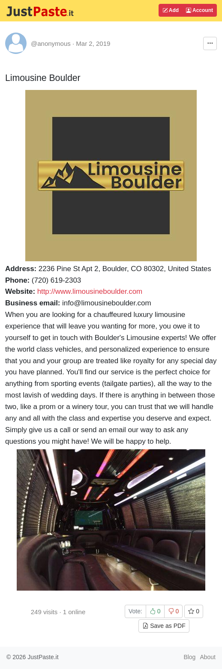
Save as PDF (163, 625)
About (208, 657)
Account (199, 10)
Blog (189, 657)
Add (170, 10)
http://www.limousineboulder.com (89, 291)
